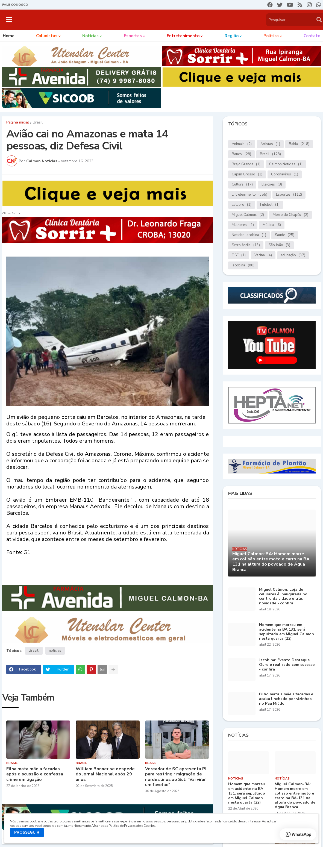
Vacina (263, 255)
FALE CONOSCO (15, 4)
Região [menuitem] (232, 36)
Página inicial (17, 122)
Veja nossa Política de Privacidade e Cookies (123, 826)
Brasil (38, 122)
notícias (55, 650)
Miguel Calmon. (248, 215)
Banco (241, 154)
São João (279, 245)
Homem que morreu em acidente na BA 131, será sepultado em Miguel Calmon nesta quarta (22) (286, 632)
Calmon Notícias (286, 164)
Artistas (270, 144)
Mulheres (243, 225)
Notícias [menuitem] (90, 36)
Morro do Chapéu (290, 215)
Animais (242, 144)
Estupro (241, 205)
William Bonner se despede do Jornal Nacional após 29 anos (105, 774)
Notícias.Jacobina (249, 235)
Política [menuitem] (271, 36)
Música (272, 225)
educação (293, 255)
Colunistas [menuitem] (46, 36)
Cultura (242, 185)
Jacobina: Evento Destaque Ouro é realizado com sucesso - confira (287, 665)
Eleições (272, 185)
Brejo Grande (246, 164)
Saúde (284, 235)
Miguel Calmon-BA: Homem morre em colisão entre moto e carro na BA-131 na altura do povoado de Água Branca (272, 561)
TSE (239, 255)
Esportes (289, 195)
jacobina (243, 265)
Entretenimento (249, 195)
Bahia (299, 144)
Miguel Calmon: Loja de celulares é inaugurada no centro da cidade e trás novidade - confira (283, 596)
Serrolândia (246, 245)
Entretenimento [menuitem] (183, 36)
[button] (9, 19)
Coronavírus (284, 174)
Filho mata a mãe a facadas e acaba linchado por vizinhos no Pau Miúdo (286, 699)
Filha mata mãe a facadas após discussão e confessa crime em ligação (34, 774)
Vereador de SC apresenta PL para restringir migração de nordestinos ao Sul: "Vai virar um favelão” (176, 776)
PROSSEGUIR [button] (26, 832)
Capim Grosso (247, 174)
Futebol (270, 205)
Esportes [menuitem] (133, 36)
